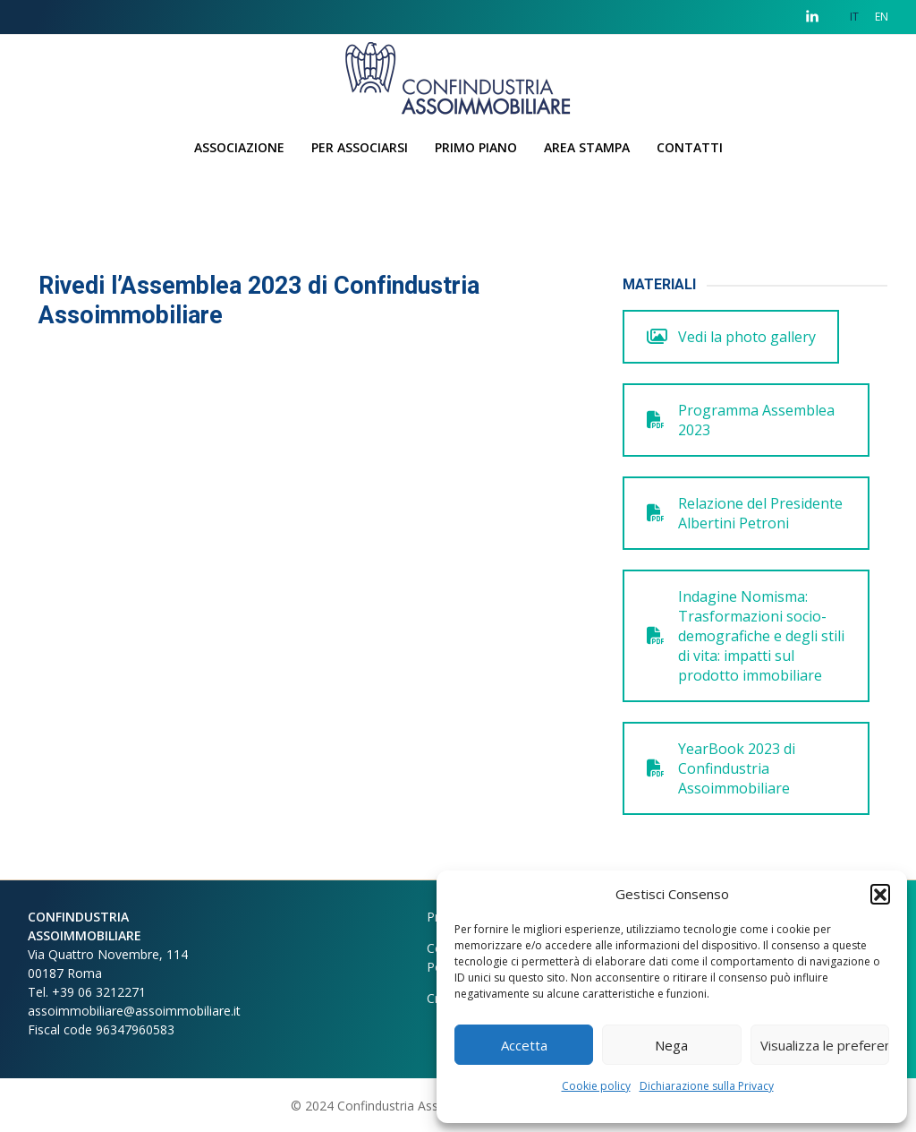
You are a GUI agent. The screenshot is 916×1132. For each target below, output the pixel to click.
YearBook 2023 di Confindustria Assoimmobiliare (721, 768)
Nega (671, 1045)
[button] (880, 894)
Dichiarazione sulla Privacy (707, 1085)
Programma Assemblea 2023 (741, 420)
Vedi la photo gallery (731, 337)
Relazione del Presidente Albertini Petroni (745, 513)
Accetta (524, 1045)
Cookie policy (596, 1085)
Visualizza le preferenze (824, 1045)
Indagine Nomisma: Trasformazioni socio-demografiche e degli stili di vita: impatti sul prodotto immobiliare (745, 636)
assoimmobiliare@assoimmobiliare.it (134, 1010)
